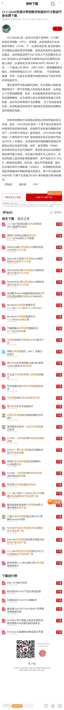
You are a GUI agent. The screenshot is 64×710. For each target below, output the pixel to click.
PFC (35, 184)
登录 (9, 203)
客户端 (32, 663)
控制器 (8, 184)
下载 (59, 224)
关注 (57, 28)
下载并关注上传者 (12, 197)
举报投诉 (51, 206)
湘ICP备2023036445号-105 (32, 670)
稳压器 (22, 184)
